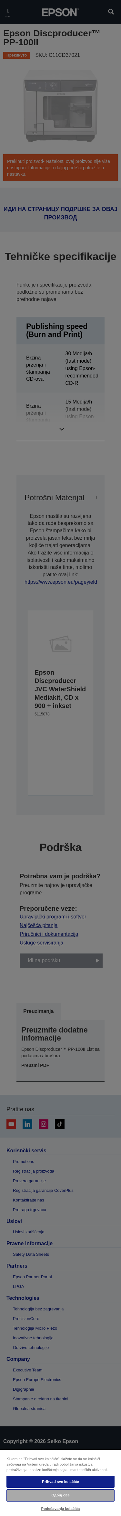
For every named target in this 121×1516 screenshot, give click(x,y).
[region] (60, 1482)
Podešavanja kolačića (60, 1509)
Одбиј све (60, 1495)
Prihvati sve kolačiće (60, 1482)
